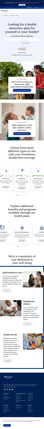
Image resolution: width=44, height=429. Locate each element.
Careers (29, 409)
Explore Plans (30, 395)
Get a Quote (5, 407)
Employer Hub (30, 397)
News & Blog (22, 4)
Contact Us (30, 412)
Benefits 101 (18, 398)
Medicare (5, 395)
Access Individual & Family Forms (22, 133)
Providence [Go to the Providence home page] (5, 15)
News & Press (30, 410)
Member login (18, 395)
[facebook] (12, 389)
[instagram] (10, 389)
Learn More (7, 360)
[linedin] (5, 389)
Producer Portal (6, 410)
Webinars (17, 401)
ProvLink (17, 409)
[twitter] (7, 389)
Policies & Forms (19, 407)
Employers (5, 398)
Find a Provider (18, 397)
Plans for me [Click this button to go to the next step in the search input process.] (22, 49)
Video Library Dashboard (20, 400)
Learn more (5, 187)
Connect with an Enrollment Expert (22, 90)
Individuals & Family (7, 397)
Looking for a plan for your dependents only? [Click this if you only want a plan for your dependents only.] (22, 55)
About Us (29, 407)
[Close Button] (42, 1)
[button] (42, 11)
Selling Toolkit (6, 409)
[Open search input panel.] (42, 8)
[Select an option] (12, 40)
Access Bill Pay (31, 398)
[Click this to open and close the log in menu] (37, 8)
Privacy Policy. (30, 421)
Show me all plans (22, 52)
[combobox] (31, 40)
